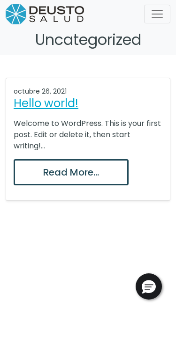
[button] (149, 286)
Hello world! (46, 103)
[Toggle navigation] (157, 14)
